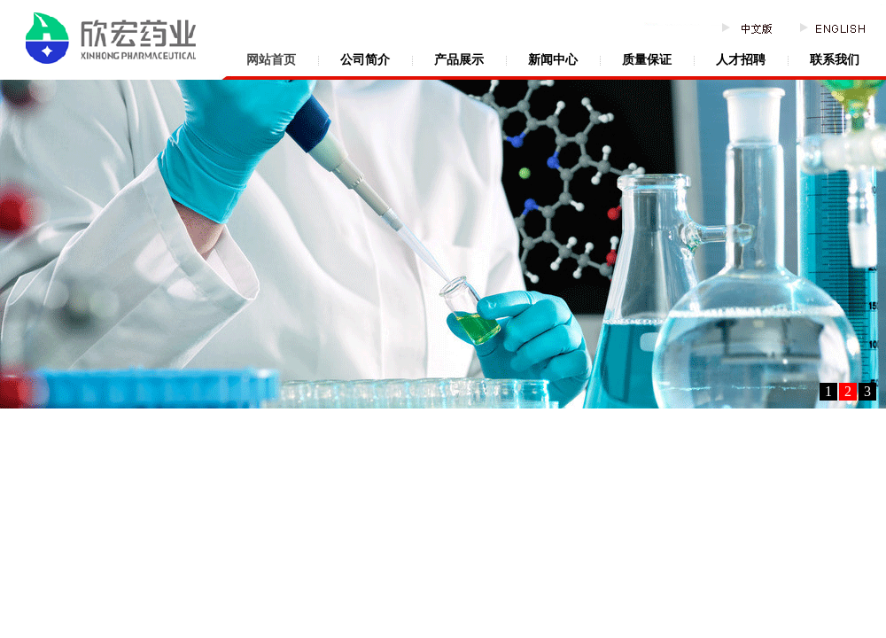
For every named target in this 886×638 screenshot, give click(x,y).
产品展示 (459, 59)
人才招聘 (741, 59)
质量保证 (647, 59)
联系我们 (834, 59)
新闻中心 (553, 59)
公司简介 (365, 59)
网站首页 (271, 59)
